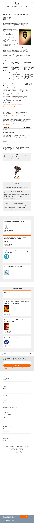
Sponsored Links (7, 426)
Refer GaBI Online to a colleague (17, 449)
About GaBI (6, 192)
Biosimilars (6, 9)
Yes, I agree (25, 516)
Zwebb (16, 452)
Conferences (6, 421)
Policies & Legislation (8, 414)
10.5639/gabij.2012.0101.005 (15, 113)
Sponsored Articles (7, 424)
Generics (5, 384)
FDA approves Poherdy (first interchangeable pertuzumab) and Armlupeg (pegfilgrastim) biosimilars (15, 156)
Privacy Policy (7, 368)
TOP (30, 353)
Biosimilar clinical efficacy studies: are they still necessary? (15, 207)
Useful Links (6, 431)
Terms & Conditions (19, 446)
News (4, 388)
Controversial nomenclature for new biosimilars (12, 104)
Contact (16, 448)
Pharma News (6, 428)
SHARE (4, 353)
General (5, 386)
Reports (5, 417)
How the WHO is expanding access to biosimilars (13, 209)
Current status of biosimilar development (11, 106)
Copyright (12, 448)
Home (2, 9)
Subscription (6, 438)
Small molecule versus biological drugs (20, 9)
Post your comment (8, 19)
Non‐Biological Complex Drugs (10, 407)
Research (10, 9)
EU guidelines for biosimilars (9, 198)
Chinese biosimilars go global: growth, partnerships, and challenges (16, 187)
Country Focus (6, 410)
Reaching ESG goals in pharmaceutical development (13, 203)
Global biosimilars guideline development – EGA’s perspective (15, 196)
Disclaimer (26, 446)
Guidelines (5, 412)
